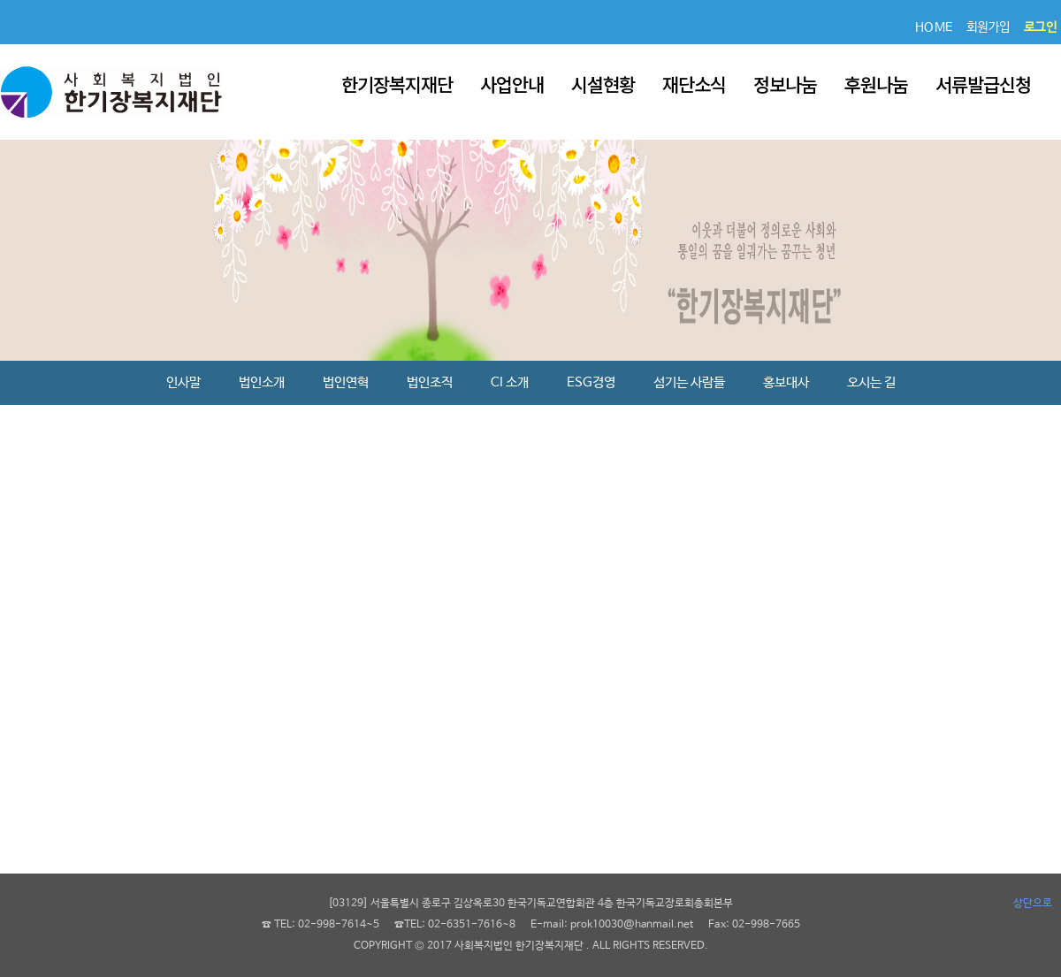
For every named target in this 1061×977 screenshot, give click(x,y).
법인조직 (430, 382)
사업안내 (512, 84)
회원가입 (988, 27)
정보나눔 (785, 84)
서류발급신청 (983, 84)
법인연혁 (346, 382)
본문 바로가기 (0, 0)
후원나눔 (876, 84)
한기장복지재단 (397, 84)
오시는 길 (871, 382)
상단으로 (1032, 903)
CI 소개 (510, 382)
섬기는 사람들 (689, 382)
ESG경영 (591, 382)
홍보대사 (786, 382)
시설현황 (603, 84)
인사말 (183, 382)
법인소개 (262, 382)
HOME (934, 27)
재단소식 (694, 84)
